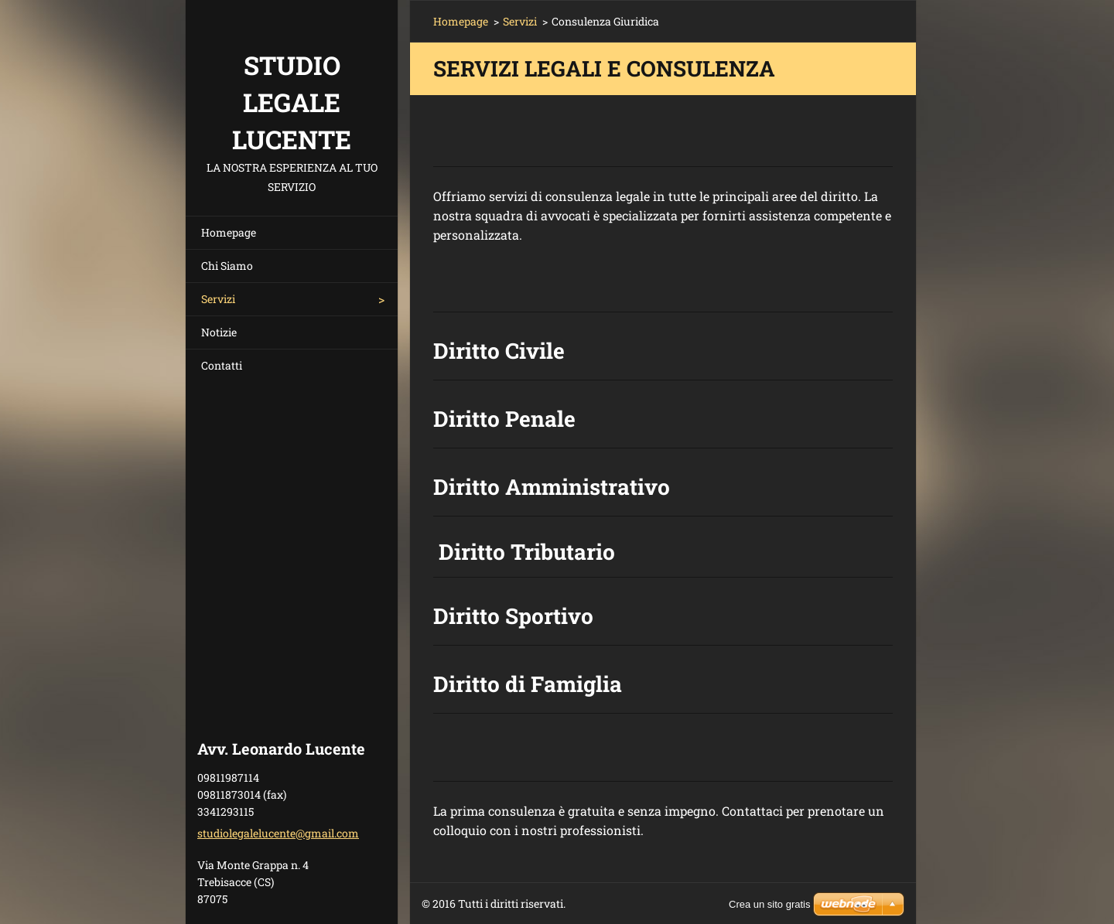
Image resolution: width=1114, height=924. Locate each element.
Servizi (218, 299)
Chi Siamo (227, 265)
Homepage (228, 232)
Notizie (219, 332)
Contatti (221, 365)
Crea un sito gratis (770, 904)
